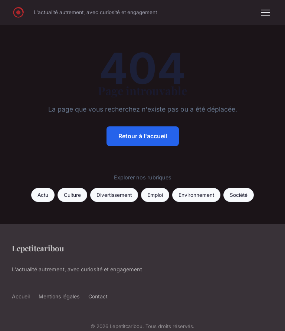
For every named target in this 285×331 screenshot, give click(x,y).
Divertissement (114, 195)
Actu (42, 195)
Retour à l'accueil (142, 136)
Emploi (155, 195)
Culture (72, 195)
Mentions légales (59, 296)
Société (239, 195)
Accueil (21, 296)
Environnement (196, 195)
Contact (98, 296)
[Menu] (265, 13)
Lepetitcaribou (38, 248)
